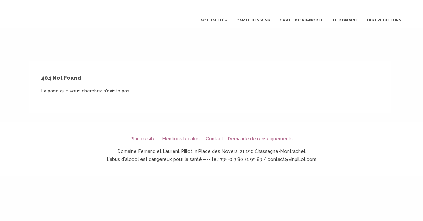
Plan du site (143, 139)
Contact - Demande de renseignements (249, 139)
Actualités (213, 20)
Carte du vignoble (301, 20)
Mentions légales (181, 139)
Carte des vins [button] (253, 20)
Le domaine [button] (345, 20)
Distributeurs (384, 20)
